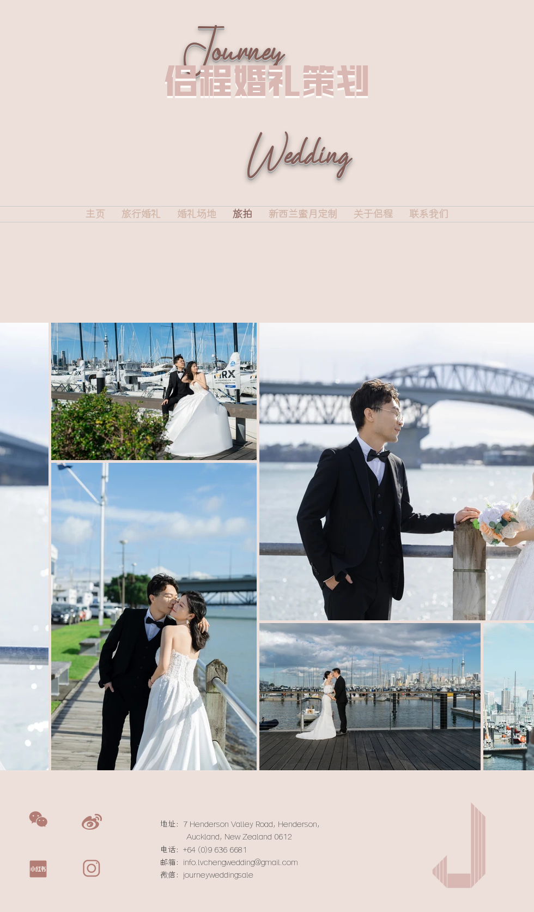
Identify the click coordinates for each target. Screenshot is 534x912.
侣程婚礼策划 (267, 80)
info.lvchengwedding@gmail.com (240, 862)
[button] (38, 819)
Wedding (297, 171)
